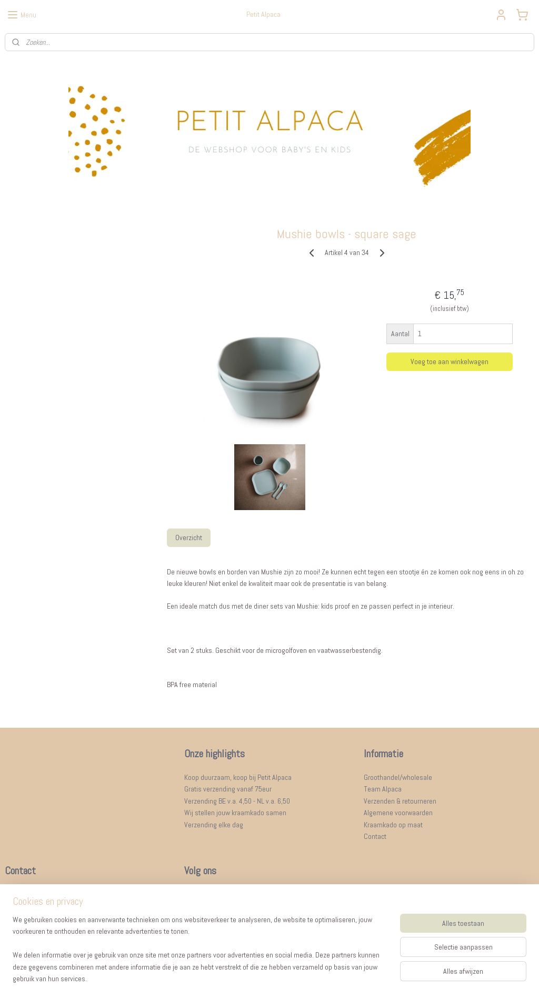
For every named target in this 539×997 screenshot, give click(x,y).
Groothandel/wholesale (398, 777)
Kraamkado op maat (393, 824)
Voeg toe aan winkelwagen (449, 361)
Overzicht (188, 537)
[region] (200, 955)
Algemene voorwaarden (398, 812)
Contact (375, 836)
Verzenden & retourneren (400, 801)
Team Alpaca (383, 789)
